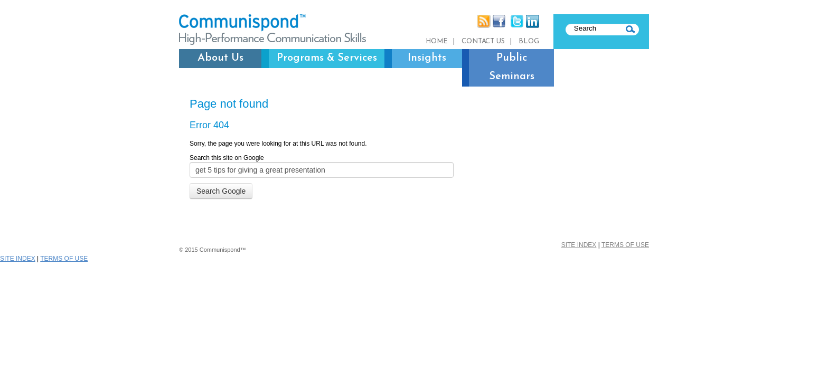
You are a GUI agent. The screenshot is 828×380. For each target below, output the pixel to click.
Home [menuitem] (437, 41)
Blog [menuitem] (529, 41)
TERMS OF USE (625, 245)
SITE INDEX (579, 245)
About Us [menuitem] (220, 58)
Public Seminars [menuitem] (511, 67)
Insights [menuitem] (427, 58)
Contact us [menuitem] (483, 41)
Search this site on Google (227, 158)
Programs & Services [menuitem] (327, 58)
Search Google (221, 191)
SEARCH (632, 29)
